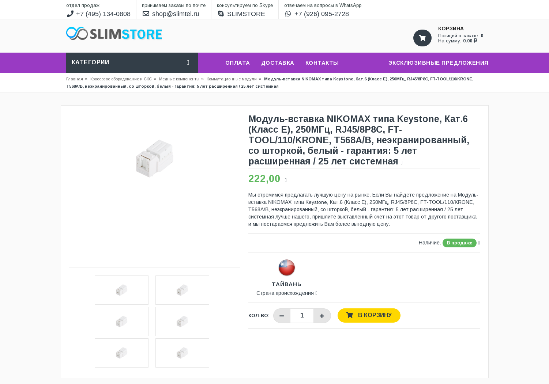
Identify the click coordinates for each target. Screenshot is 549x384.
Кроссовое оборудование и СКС (123, 79)
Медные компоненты (179, 79)
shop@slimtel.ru (170, 14)
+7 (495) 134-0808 (98, 14)
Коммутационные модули (232, 79)
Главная (74, 79)
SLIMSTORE (241, 14)
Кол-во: (259, 315)
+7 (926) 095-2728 (316, 14)
